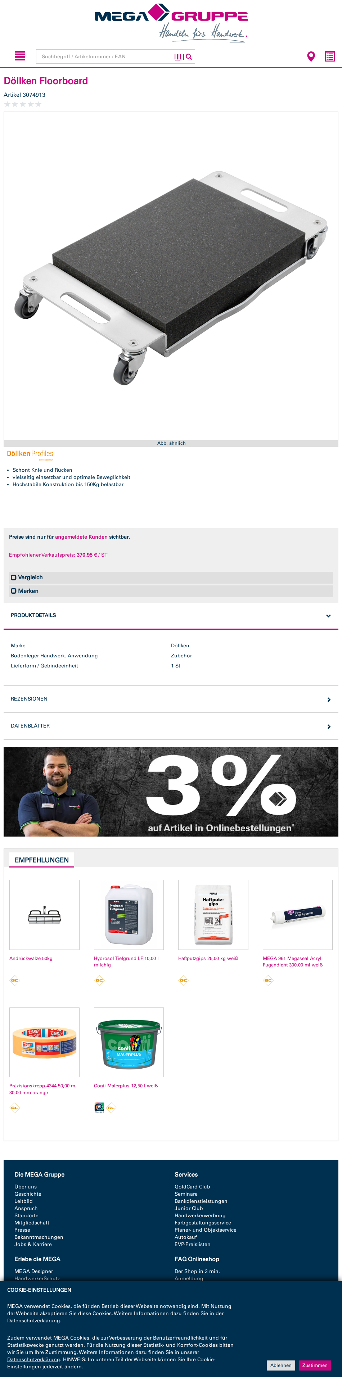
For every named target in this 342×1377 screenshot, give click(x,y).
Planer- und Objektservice (206, 1230)
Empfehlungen (42, 860)
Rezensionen (29, 699)
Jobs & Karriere (33, 1244)
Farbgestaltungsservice (203, 1223)
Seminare (186, 1194)
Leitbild (23, 1201)
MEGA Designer (33, 1271)
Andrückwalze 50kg (31, 958)
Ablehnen (281, 1365)
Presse (22, 1230)
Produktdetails (33, 615)
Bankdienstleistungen (201, 1201)
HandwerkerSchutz (37, 1279)
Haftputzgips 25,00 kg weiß (208, 958)
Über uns (25, 1187)
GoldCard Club (192, 1187)
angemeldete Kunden (81, 537)
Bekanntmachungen (38, 1237)
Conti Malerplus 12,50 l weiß (126, 1085)
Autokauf (186, 1237)
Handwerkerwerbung (200, 1216)
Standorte (26, 1216)
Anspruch (26, 1208)
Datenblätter (30, 726)
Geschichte (27, 1194)
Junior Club (189, 1208)
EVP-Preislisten (193, 1244)
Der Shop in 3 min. (197, 1271)
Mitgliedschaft (31, 1223)
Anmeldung (189, 1279)
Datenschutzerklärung (33, 1321)
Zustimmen (315, 1365)
